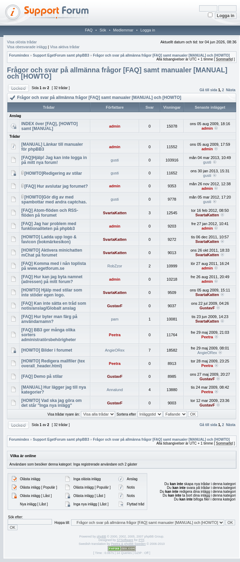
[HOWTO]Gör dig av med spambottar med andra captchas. (54, 199)
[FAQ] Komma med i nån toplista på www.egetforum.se (53, 266)
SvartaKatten (115, 213)
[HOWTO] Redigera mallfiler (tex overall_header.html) (53, 363)
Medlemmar (123, 30)
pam (114, 319)
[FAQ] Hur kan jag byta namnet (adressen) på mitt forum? (51, 279)
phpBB (101, 536)
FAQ (88, 30)
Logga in (147, 30)
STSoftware (125, 540)
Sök (102, 30)
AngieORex (115, 350)
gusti (115, 160)
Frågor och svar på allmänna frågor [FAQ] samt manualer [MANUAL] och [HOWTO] (161, 55)
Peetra (115, 335)
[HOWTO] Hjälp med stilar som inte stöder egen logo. (51, 292)
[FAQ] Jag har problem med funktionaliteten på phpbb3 (48, 226)
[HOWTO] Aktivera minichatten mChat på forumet (51, 253)
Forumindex (19, 55)
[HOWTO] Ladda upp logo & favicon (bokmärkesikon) (48, 239)
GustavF (114, 306)
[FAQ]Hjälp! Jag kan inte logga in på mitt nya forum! (54, 160)
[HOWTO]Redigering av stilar (53, 173)
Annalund (115, 390)
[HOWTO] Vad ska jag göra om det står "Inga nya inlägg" (51, 403)
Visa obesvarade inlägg (27, 47)
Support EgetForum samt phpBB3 (61, 55)
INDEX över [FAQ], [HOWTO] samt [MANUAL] (49, 126)
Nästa (230, 90)
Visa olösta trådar (22, 42)
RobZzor (114, 266)
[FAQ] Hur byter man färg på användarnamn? (49, 319)
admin (114, 126)
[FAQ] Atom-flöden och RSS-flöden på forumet (49, 213)
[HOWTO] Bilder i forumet (46, 350)
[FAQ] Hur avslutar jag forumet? (56, 186)
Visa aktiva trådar (65, 47)
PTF (141, 540)
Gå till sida (208, 90)
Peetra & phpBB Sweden (128, 544)
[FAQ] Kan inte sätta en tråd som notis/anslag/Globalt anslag (53, 306)
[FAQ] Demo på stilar (42, 376)
